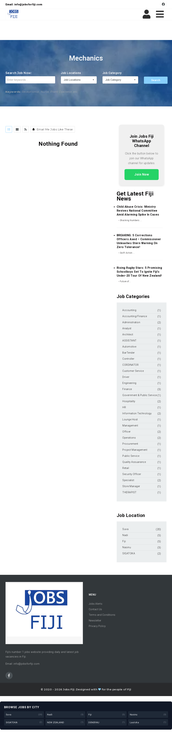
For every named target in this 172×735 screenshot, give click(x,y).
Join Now (141, 174)
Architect (127, 334)
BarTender (128, 352)
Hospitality (128, 401)
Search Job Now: (19, 73)
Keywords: (13, 91)
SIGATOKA (128, 553)
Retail (125, 468)
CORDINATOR (130, 364)
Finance (127, 389)
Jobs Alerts (95, 603)
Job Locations (71, 73)
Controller (128, 358)
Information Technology (137, 413)
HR (124, 407)
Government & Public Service (139, 395)
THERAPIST (129, 492)
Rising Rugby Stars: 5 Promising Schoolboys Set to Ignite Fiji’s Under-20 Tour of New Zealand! (139, 271)
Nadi (125, 535)
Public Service (130, 455)
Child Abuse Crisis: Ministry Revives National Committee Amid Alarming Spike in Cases (138, 210)
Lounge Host (130, 419)
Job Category (112, 73)
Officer (126, 431)
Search (155, 80)
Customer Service (133, 370)
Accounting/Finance (134, 316)
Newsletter (95, 620)
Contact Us (95, 609)
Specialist (128, 480)
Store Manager (131, 486)
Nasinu (126, 547)
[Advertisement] (86, 30)
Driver (125, 377)
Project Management (134, 449)
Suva (125, 529)
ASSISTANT (129, 340)
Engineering (129, 383)
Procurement (130, 443)
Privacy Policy (97, 626)
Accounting (129, 310)
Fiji (124, 541)
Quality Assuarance (134, 462)
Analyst (126, 328)
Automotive (129, 346)
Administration (131, 322)
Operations (129, 437)
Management (130, 425)
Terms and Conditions (102, 614)
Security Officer (131, 474)
